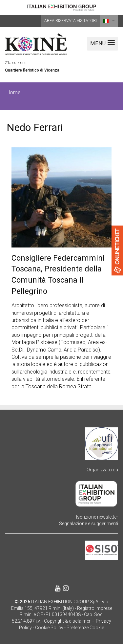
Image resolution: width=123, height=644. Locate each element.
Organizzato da (102, 469)
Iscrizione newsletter (97, 517)
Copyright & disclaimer (67, 621)
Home (14, 92)
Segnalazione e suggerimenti (88, 523)
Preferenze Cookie (85, 627)
